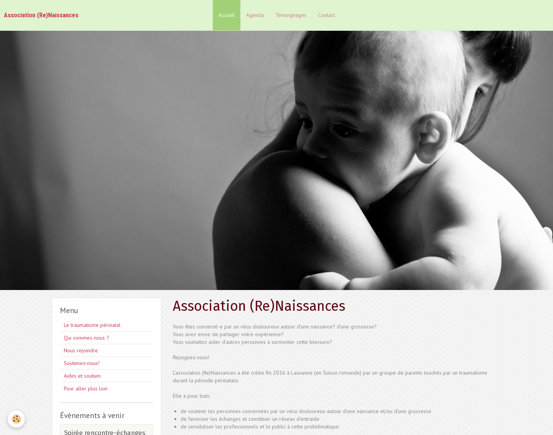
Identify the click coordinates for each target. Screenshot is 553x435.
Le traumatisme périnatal (92, 325)
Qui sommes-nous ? (86, 337)
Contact (326, 15)
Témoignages (290, 15)
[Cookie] (16, 419)
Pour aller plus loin (86, 388)
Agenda (255, 15)
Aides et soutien (82, 375)
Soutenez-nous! (81, 363)
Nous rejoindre (81, 350)
